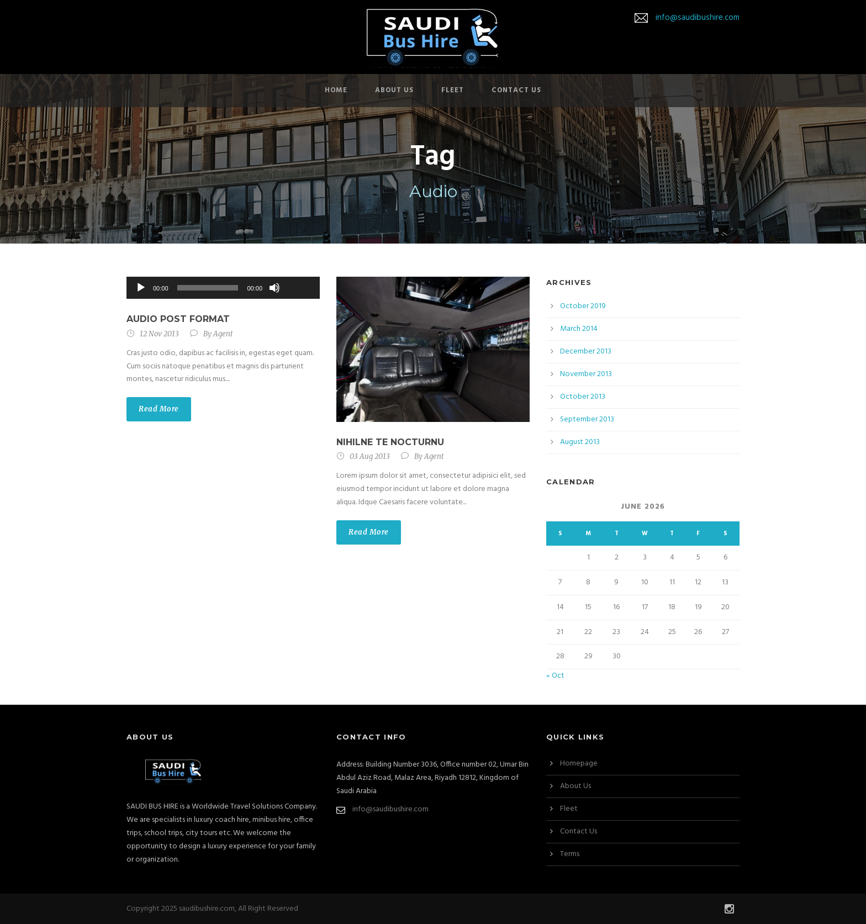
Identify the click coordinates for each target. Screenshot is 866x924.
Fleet (452, 90)
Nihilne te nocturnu (390, 442)
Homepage (579, 763)
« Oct (555, 675)
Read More (159, 409)
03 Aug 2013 (370, 456)
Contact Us (516, 90)
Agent (223, 334)
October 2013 (582, 396)
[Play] (140, 287)
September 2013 (587, 419)
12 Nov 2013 (159, 334)
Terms (569, 854)
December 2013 (585, 351)
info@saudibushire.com (698, 17)
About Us (394, 90)
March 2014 (579, 329)
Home (336, 90)
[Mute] (274, 287)
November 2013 (586, 374)
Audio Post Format (178, 319)
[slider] (208, 288)
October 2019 (583, 306)
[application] (223, 288)
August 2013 (580, 442)
